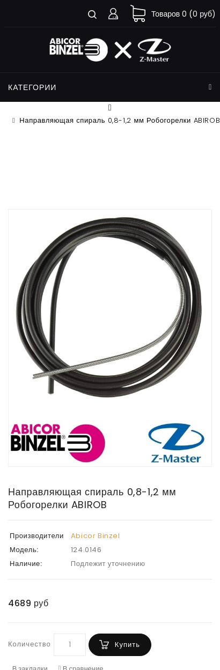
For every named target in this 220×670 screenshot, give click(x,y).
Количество (29, 644)
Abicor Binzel (95, 536)
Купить (127, 644)
